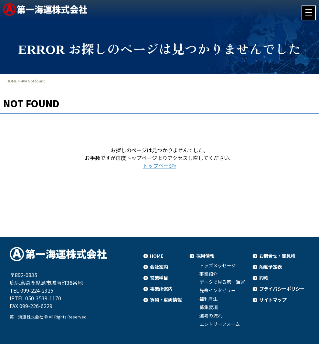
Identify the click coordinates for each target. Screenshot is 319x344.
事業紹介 (208, 273)
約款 (263, 277)
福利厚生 (208, 298)
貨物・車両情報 (166, 299)
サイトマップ (272, 299)
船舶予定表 (270, 266)
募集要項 (208, 307)
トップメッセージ (217, 265)
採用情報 (205, 255)
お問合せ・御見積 (277, 255)
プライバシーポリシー (281, 288)
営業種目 (159, 277)
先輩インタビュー (217, 290)
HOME (11, 80)
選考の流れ (210, 315)
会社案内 (159, 266)
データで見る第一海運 (222, 282)
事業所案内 (161, 288)
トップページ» (159, 165)
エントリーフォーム (219, 324)
